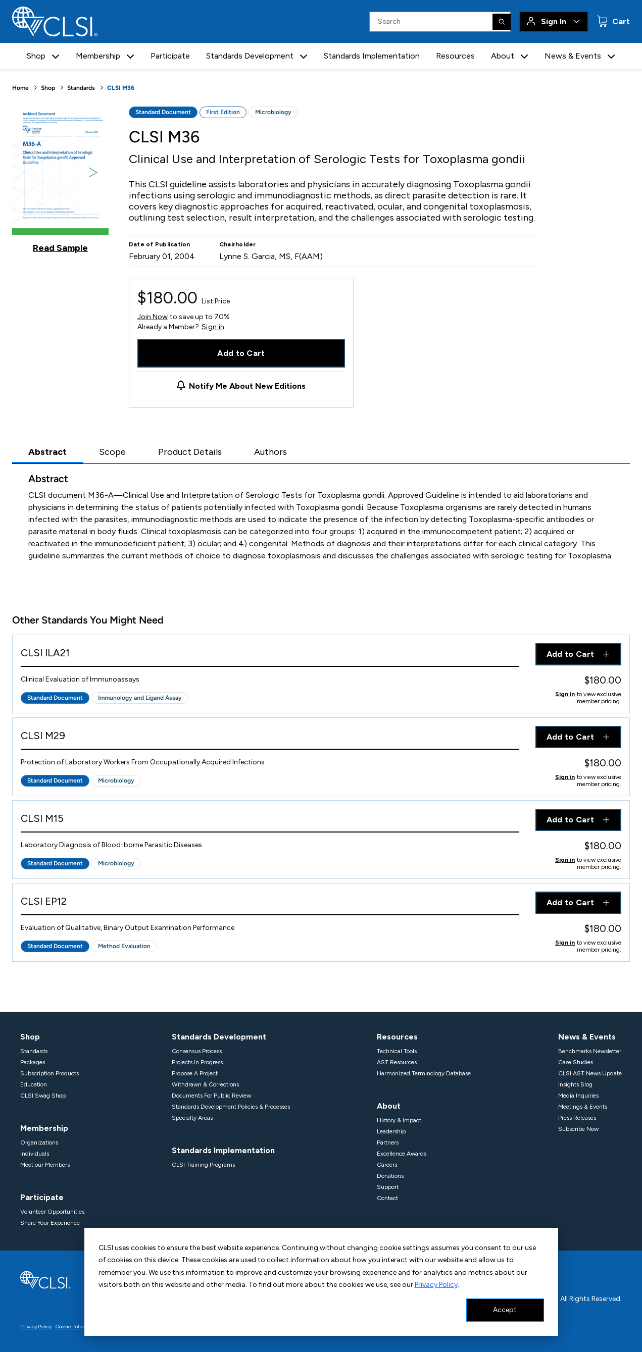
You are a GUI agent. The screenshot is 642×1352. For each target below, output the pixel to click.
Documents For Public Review (211, 1095)
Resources (455, 56)
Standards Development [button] (249, 56)
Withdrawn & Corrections (205, 1084)
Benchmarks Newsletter (589, 1051)
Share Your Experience (50, 1222)
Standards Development (219, 1037)
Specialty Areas (192, 1117)
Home (20, 87)
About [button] (502, 56)
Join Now (152, 317)
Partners (388, 1142)
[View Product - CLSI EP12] (270, 903)
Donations (390, 1175)
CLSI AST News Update (590, 1073)
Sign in (213, 327)
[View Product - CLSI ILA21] (270, 655)
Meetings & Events (582, 1106)
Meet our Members (45, 1164)
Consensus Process (197, 1051)
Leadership (391, 1131)
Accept (505, 1310)
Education (33, 1084)
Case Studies (575, 1062)
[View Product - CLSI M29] (270, 738)
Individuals (34, 1153)
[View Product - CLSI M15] (270, 821)
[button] (56, 56)
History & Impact (399, 1120)
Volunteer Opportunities (52, 1211)
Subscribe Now (578, 1128)
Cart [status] (620, 21)
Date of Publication (159, 244)
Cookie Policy (71, 1326)
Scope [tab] (112, 451)
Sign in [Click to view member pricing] (565, 694)
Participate (170, 56)
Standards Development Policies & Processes (231, 1106)
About (389, 1106)
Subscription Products (49, 1073)
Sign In (553, 21)
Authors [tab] (270, 451)
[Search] (501, 22)
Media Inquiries (578, 1095)
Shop (48, 87)
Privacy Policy (436, 1284)
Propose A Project (195, 1073)
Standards (81, 87)
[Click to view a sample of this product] (60, 180)
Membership (44, 1128)
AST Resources (397, 1062)
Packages (32, 1062)
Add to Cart (241, 353)
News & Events (587, 1037)
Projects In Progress (197, 1062)
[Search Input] (440, 22)
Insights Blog (575, 1084)
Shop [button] (36, 56)
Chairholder (237, 244)
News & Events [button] (573, 56)
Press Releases (577, 1117)
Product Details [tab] (190, 451)
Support (388, 1186)
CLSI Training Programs (203, 1164)
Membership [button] (98, 56)
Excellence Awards (401, 1153)
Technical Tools (397, 1051)
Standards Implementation (372, 56)
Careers (387, 1164)
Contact (387, 1198)
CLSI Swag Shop (43, 1095)
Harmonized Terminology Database (424, 1073)
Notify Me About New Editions (247, 386)
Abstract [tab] (47, 451)
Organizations (39, 1142)
